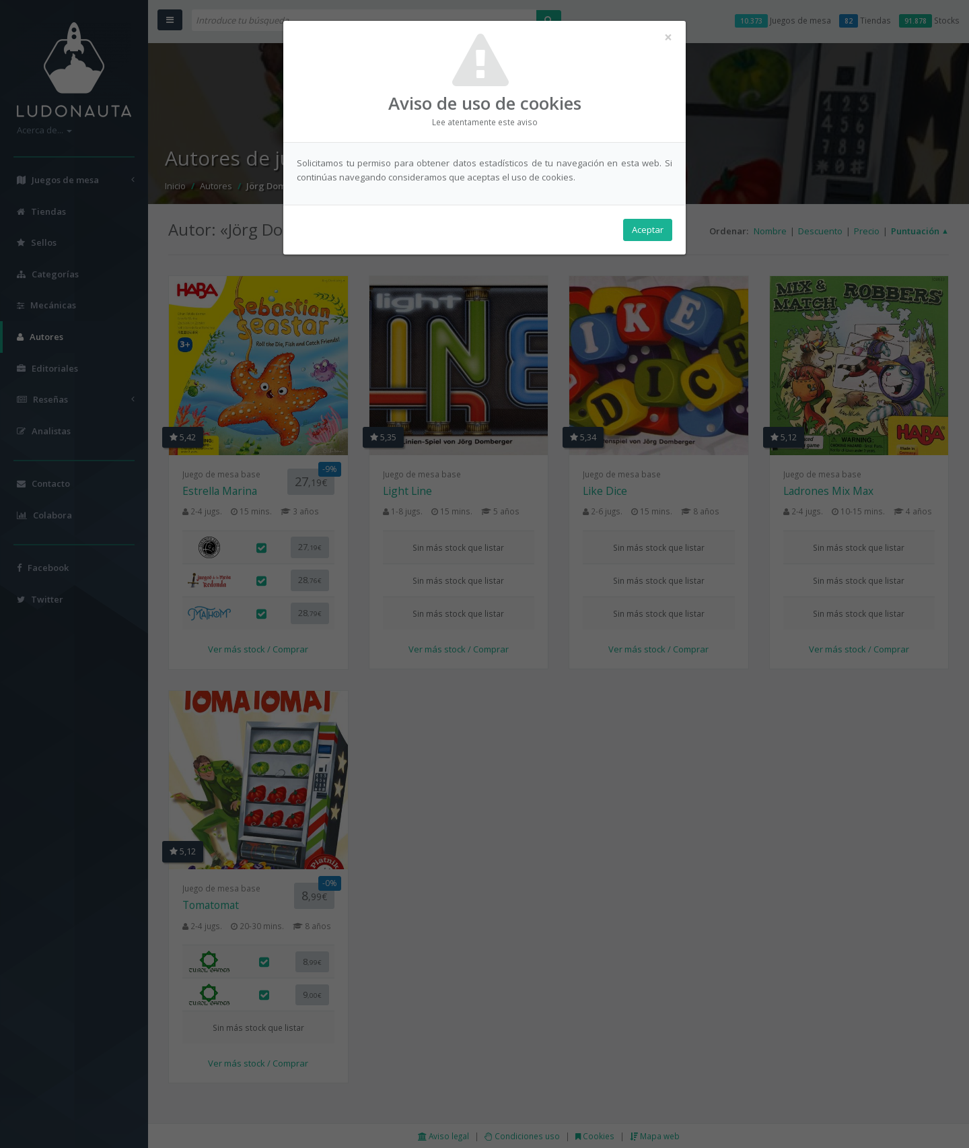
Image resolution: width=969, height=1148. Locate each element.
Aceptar (647, 230)
